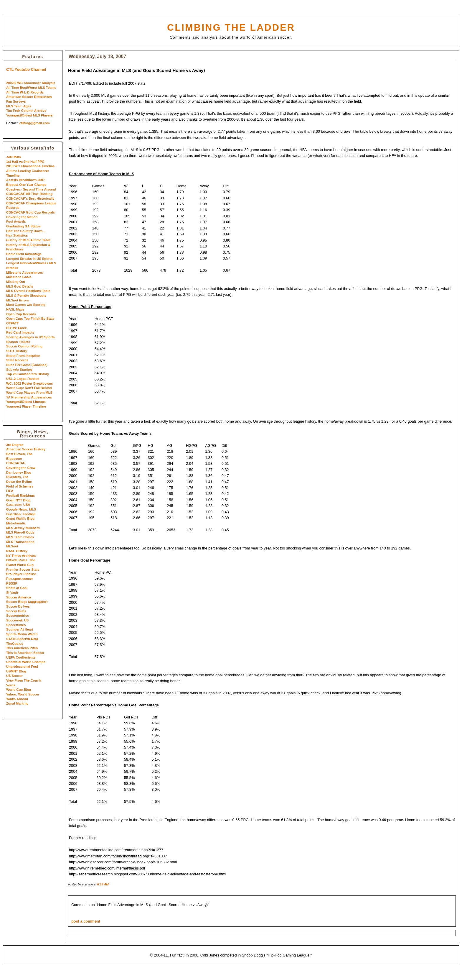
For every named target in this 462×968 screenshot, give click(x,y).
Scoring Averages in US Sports (30, 337)
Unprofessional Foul (22, 666)
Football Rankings (20, 495)
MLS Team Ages (18, 106)
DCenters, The (17, 477)
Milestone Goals (19, 277)
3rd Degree (14, 445)
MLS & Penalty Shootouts (26, 295)
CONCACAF (15, 463)
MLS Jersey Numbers (23, 528)
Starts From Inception (23, 355)
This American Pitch (22, 648)
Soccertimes (16, 625)
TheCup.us (14, 643)
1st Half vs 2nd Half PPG (25, 161)
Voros (10, 685)
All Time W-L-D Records (25, 92)
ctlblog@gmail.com (34, 123)
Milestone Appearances (24, 272)
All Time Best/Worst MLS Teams (31, 87)
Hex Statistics (17, 235)
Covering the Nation (21, 217)
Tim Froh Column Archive (26, 110)
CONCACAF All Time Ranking (29, 194)
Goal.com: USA (18, 504)
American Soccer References (29, 97)
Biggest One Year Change (26, 184)
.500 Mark (13, 157)
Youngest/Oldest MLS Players (29, 115)
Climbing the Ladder (231, 27)
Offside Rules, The (20, 560)
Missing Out (15, 281)
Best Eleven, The (19, 454)
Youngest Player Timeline (26, 406)
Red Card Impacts (20, 332)
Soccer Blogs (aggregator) (27, 601)
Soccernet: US (17, 620)
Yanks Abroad (17, 699)
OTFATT (12, 323)
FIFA (9, 491)
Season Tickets (18, 342)
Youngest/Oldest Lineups (26, 401)
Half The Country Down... (25, 231)
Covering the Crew (20, 468)
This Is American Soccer (25, 652)
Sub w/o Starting (19, 369)
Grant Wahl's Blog (20, 518)
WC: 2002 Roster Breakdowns (29, 383)
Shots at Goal (16, 588)
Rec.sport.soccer (19, 578)
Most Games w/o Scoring (25, 304)
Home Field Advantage (24, 254)
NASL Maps (15, 309)
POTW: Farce (16, 328)
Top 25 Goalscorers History (27, 374)
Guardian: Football (20, 514)
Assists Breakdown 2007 (25, 180)
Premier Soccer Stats (22, 569)
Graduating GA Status (23, 226)
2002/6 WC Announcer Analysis (30, 83)
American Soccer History (25, 449)
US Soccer (14, 675)
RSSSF (11, 583)
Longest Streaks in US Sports (29, 258)
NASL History (16, 551)
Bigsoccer (14, 458)
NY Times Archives (21, 555)
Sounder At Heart (19, 629)
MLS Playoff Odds (20, 532)
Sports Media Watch (22, 634)
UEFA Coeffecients (21, 657)
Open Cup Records (21, 314)
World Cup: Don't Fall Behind (29, 388)
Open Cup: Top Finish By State (30, 318)
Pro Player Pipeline (21, 574)
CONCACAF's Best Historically (30, 198)
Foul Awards (16, 221)
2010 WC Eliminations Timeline (30, 166)
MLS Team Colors (20, 537)
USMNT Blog (16, 671)
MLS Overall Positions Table (28, 291)
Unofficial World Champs (25, 662)
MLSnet (12, 546)
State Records (17, 360)
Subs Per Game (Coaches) (26, 365)
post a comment (85, 921)
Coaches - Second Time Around (31, 189)
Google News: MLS (21, 509)
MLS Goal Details (19, 286)
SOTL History (16, 351)
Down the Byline (19, 481)
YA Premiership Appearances (29, 397)
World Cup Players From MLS (29, 392)
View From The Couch (23, 680)
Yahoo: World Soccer (22, 694)
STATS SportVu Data (22, 639)
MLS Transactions (20, 542)
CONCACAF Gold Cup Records (30, 212)
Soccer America (18, 597)
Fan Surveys (16, 101)
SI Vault (12, 592)
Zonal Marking (17, 703)
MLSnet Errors (17, 300)
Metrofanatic (16, 523)
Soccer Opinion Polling (24, 346)
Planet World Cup (20, 565)
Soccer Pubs (16, 611)
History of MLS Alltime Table (28, 240)
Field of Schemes (19, 486)
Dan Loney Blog (18, 472)
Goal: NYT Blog (18, 500)
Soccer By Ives (18, 606)
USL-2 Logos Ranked (22, 378)
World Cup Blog (18, 689)
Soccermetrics (17, 615)
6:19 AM (103, 884)
